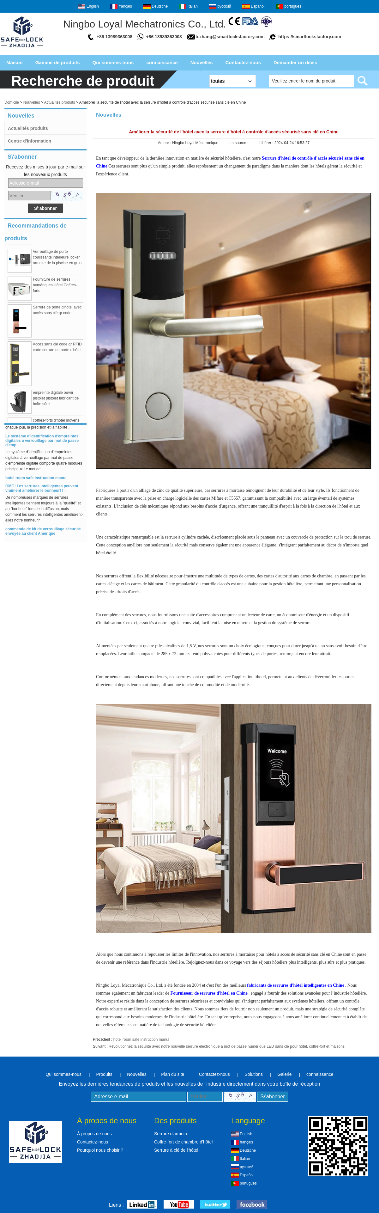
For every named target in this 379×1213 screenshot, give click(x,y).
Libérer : (266, 143)
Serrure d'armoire (171, 1133)
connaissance (161, 62)
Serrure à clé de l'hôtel (176, 1150)
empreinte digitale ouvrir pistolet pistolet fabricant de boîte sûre (56, 401)
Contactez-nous (243, 62)
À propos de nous (94, 1133)
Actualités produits (59, 102)
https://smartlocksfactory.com (309, 36)
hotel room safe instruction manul (35, 480)
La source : (240, 143)
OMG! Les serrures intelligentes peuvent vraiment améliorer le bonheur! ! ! (41, 491)
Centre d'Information (29, 140)
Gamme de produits (57, 62)
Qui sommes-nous (113, 62)
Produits (104, 1074)
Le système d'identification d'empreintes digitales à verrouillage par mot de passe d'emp (42, 443)
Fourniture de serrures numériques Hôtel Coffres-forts (55, 288)
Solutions (253, 1074)
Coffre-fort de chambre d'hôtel (183, 1141)
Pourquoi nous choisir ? (100, 1150)
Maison (14, 62)
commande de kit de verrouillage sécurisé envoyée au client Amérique (43, 534)
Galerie (284, 1074)
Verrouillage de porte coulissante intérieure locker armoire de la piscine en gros (57, 260)
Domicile (11, 102)
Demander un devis (295, 62)
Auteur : (165, 143)
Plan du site (172, 1074)
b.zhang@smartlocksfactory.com (230, 36)
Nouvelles (201, 62)
